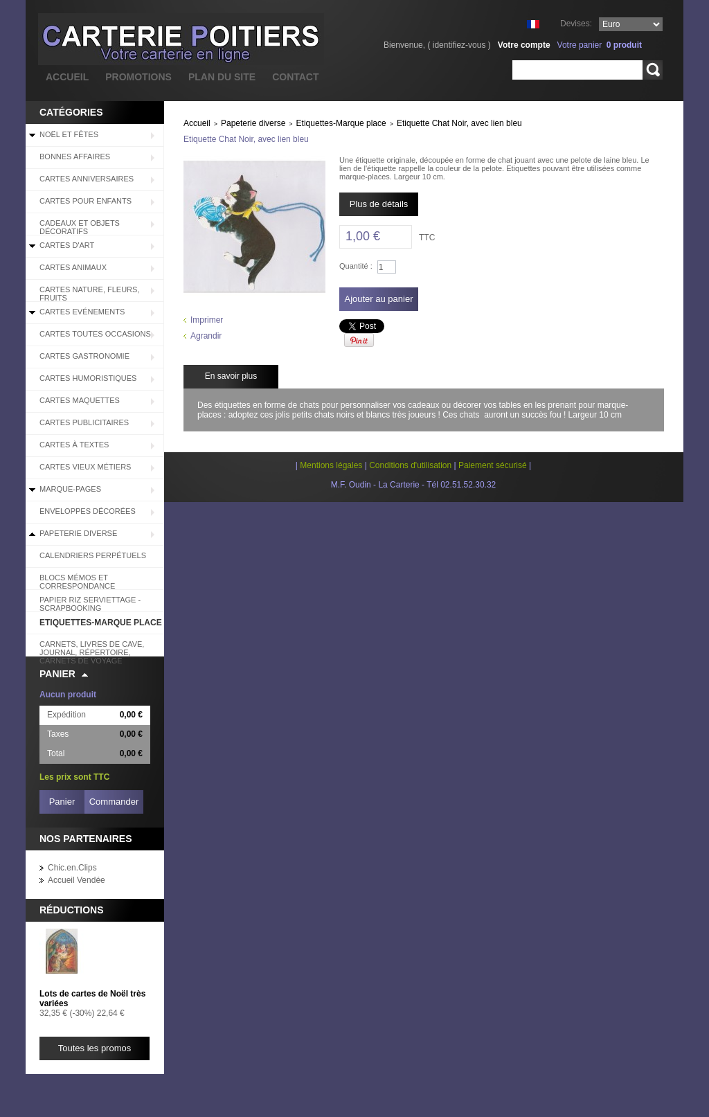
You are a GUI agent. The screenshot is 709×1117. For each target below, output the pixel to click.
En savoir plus (231, 376)
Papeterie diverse (78, 533)
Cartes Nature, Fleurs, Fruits (89, 293)
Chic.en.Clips (72, 868)
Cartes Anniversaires (86, 179)
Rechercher (653, 70)
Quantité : (356, 266)
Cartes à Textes (74, 444)
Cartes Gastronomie (84, 356)
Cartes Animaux (73, 267)
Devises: (576, 23)
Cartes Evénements (82, 311)
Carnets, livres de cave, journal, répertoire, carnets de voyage (91, 648)
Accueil (196, 123)
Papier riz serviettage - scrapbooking (90, 604)
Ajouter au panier (378, 299)
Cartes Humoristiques (87, 378)
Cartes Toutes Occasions (95, 334)
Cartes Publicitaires (84, 422)
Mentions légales (331, 465)
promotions (138, 76)
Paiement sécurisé (492, 465)
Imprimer (206, 320)
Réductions (71, 909)
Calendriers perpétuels (92, 555)
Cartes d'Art (66, 245)
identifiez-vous (459, 45)
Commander (114, 801)
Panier (57, 673)
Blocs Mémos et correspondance (77, 581)
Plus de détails (379, 204)
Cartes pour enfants (85, 201)
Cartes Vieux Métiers (85, 467)
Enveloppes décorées (87, 511)
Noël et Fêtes (68, 134)
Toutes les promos (95, 1048)
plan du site (221, 76)
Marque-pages (70, 489)
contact (295, 76)
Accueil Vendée (76, 880)
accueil (67, 76)
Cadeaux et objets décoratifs (79, 227)
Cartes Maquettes (79, 400)
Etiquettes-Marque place (100, 622)
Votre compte (524, 45)
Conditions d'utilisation (410, 465)
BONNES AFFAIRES (74, 156)
